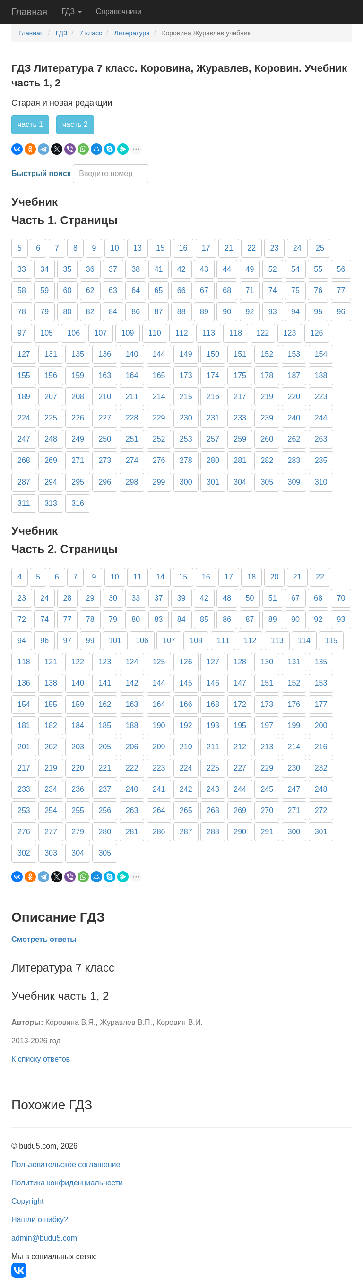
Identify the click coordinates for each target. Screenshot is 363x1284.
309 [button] (294, 482)
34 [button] (44, 269)
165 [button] (159, 375)
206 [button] (132, 747)
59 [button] (44, 290)
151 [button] (239, 354)
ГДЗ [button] (71, 12)
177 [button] (321, 704)
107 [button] (101, 333)
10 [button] (115, 248)
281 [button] (239, 460)
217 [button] (239, 397)
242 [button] (186, 789)
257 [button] (213, 439)
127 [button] (23, 354)
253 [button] (186, 439)
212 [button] (239, 747)
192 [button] (186, 726)
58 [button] (21, 290)
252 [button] (159, 439)
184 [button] (77, 726)
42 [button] (181, 269)
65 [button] (159, 290)
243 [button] (213, 789)
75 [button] (295, 290)
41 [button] (159, 269)
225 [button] (50, 418)
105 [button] (46, 333)
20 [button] (274, 577)
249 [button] (77, 439)
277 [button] (50, 832)
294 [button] (50, 482)
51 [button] (272, 598)
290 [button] (239, 832)
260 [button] (266, 439)
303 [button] (50, 853)
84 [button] (113, 312)
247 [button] (23, 439)
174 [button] (213, 375)
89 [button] (204, 312)
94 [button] (295, 312)
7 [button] (57, 248)
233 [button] (239, 418)
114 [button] (304, 641)
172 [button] (239, 704)
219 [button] (266, 397)
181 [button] (23, 726)
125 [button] (159, 662)
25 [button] (320, 248)
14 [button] (160, 577)
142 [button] (132, 683)
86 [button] (135, 312)
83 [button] (159, 619)
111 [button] (223, 641)
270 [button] (266, 810)
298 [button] (132, 482)
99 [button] (90, 641)
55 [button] (318, 269)
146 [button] (213, 683)
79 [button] (44, 312)
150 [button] (213, 354)
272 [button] (321, 810)
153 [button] (294, 354)
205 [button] (104, 747)
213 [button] (266, 747)
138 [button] (50, 683)
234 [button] (50, 789)
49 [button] (250, 269)
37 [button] (113, 269)
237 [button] (104, 789)
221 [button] (104, 768)
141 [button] (104, 683)
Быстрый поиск (41, 173)
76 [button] (318, 290)
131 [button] (50, 354)
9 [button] (94, 248)
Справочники (119, 12)
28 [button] (67, 598)
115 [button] (331, 641)
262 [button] (294, 439)
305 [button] (266, 482)
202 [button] (50, 747)
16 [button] (183, 248)
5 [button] (19, 248)
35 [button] (67, 269)
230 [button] (186, 418)
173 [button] (186, 375)
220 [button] (294, 397)
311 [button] (23, 503)
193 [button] (213, 726)
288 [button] (213, 832)
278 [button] (186, 460)
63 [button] (113, 290)
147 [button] (239, 683)
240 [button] (294, 418)
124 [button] (132, 662)
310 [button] (321, 482)
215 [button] (186, 397)
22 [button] (251, 248)
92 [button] (250, 312)
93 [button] (272, 312)
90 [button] (227, 312)
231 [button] (213, 418)
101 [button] (115, 641)
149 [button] (186, 354)
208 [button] (77, 397)
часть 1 (30, 124)
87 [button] (159, 312)
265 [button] (186, 810)
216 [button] (213, 397)
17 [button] (206, 248)
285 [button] (321, 460)
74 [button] (272, 290)
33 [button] (21, 269)
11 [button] (137, 577)
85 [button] (204, 619)
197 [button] (266, 726)
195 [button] (239, 726)
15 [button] (160, 248)
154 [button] (321, 354)
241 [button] (159, 789)
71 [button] (250, 290)
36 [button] (90, 269)
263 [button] (321, 439)
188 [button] (321, 375)
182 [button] (50, 726)
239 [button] (266, 418)
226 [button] (77, 418)
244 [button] (321, 418)
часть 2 (75, 124)
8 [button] (75, 248)
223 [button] (321, 397)
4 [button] (19, 577)
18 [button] (251, 577)
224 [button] (23, 418)
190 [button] (159, 726)
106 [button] (73, 333)
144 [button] (159, 354)
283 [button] (294, 460)
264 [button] (159, 810)
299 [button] (159, 482)
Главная (29, 12)
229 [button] (159, 418)
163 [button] (104, 375)
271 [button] (77, 460)
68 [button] (227, 290)
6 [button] (38, 248)
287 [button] (23, 482)
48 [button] (227, 598)
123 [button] (290, 333)
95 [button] (318, 312)
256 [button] (104, 810)
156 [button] (50, 375)
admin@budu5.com (44, 1238)
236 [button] (77, 789)
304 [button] (239, 482)
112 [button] (181, 333)
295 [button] (77, 482)
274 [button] (132, 460)
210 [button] (104, 397)
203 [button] (77, 747)
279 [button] (77, 832)
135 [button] (77, 354)
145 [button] (186, 683)
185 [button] (104, 726)
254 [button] (50, 810)
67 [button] (204, 290)
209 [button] (159, 747)
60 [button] (67, 290)
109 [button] (127, 333)
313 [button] (50, 503)
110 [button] (154, 333)
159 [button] (77, 375)
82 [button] (90, 312)
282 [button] (266, 460)
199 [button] (294, 726)
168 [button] (213, 704)
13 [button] (137, 248)
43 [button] (204, 269)
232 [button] (321, 768)
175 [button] (239, 375)
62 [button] (90, 290)
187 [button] (294, 375)
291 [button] (266, 832)
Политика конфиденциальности (67, 1183)
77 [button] (341, 290)
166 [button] (186, 704)
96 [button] (341, 312)
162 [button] (104, 704)
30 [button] (113, 598)
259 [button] (239, 439)
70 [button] (341, 598)
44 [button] (227, 269)
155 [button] (23, 375)
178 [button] (266, 375)
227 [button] (104, 418)
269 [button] (50, 460)
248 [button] (50, 439)
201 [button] (23, 747)
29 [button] (90, 598)
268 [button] (23, 460)
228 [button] (132, 418)
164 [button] (132, 375)
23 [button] (274, 248)
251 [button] (132, 439)
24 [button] (297, 248)
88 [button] (181, 312)
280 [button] (213, 460)
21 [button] (229, 248)
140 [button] (132, 354)
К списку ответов (40, 1059)
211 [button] (132, 397)
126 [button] (317, 333)
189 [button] (23, 397)
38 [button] (135, 269)
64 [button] (135, 290)
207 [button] (50, 397)
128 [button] (239, 662)
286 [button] (159, 832)
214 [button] (159, 397)
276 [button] (159, 460)
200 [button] (321, 726)
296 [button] (104, 482)
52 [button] (272, 269)
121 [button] (50, 662)
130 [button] (266, 662)
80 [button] (67, 312)
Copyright (27, 1201)
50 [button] (250, 598)
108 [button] (196, 641)
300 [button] (186, 482)
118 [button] (235, 333)
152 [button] (266, 354)
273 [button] (104, 460)
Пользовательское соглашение (65, 1164)
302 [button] (23, 853)
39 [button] (181, 598)
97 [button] (21, 333)
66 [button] (181, 290)
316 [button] (77, 503)
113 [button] (208, 333)
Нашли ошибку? (39, 1220)
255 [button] (77, 810)
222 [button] (132, 768)
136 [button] (104, 354)
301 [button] (213, 482)
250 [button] (104, 439)
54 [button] (295, 269)
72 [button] (21, 619)
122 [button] (263, 333)
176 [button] (294, 704)
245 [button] (266, 789)
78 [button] (21, 312)
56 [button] (341, 269)
